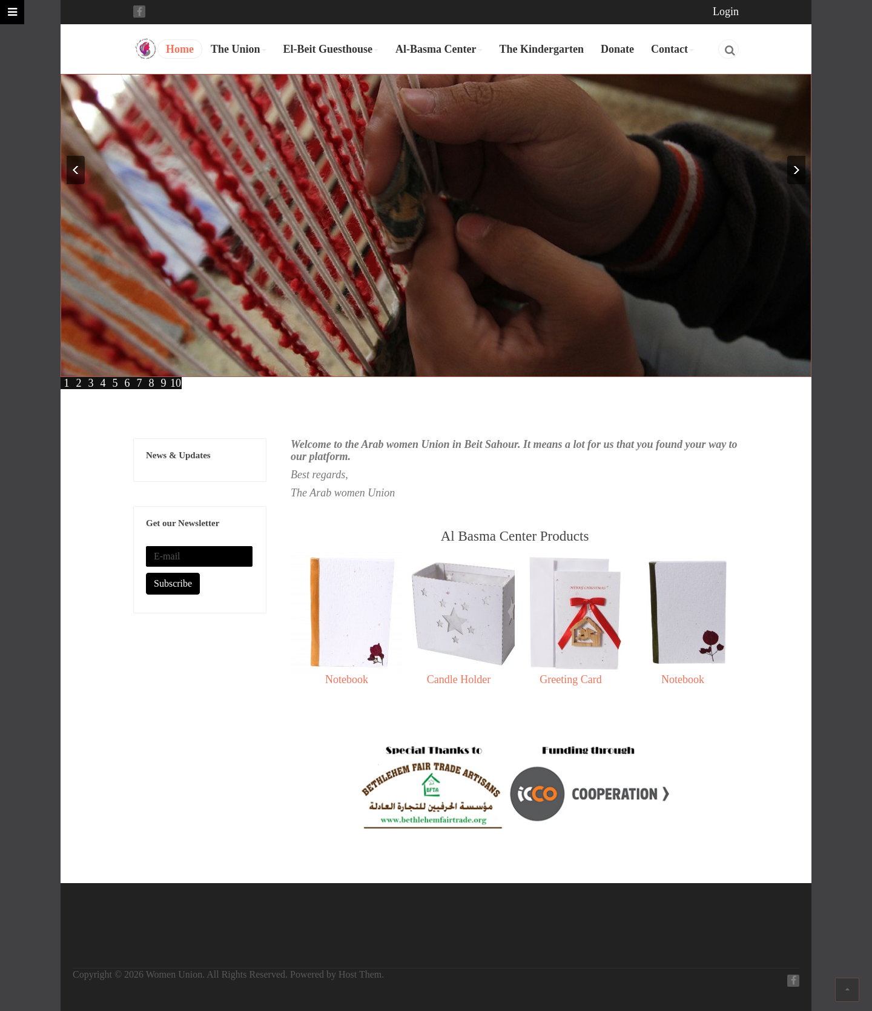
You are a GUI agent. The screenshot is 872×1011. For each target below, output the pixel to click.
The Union (238, 49)
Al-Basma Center (438, 49)
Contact (672, 49)
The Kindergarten (542, 49)
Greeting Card (570, 679)
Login (726, 11)
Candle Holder (458, 679)
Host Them (360, 974)
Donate (617, 49)
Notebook (346, 679)
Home (180, 49)
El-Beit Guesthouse (331, 49)
